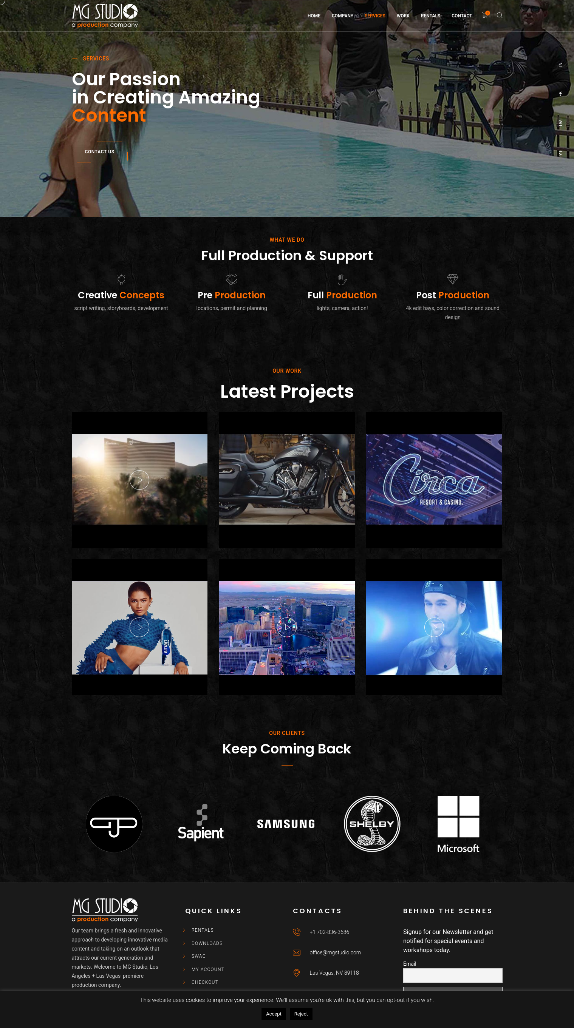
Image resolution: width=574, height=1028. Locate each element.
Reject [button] (301, 1014)
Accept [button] (274, 1014)
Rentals (203, 930)
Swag (199, 956)
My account (208, 969)
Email (409, 964)
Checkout (205, 982)
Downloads (207, 943)
